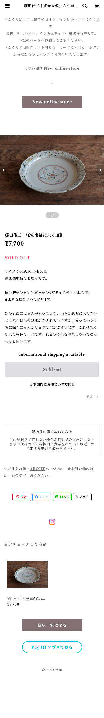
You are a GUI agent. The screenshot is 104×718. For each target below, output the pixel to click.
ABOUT (37, 469)
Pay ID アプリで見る (52, 647)
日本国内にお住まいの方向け (52, 384)
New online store (52, 101)
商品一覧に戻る (52, 625)
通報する (92, 397)
